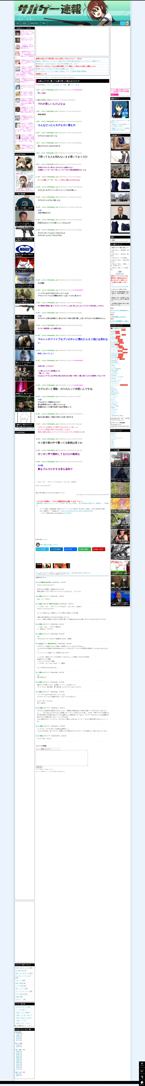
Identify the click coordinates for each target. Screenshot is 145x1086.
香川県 (18, 1074)
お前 (76, 84)
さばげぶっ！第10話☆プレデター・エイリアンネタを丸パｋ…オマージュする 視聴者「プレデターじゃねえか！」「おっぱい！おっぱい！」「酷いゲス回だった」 (24, 128)
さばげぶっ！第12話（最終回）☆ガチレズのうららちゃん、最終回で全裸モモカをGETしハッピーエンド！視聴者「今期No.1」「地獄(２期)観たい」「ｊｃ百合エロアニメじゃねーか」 (24, 71)
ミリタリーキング (116, 380)
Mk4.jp (115, 331)
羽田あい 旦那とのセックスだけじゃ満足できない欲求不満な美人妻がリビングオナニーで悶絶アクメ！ (68, 61)
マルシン (113, 436)
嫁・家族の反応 (20, 970)
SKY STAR (117, 357)
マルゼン (113, 435)
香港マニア (117, 346)
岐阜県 (18, 1056)
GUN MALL (114, 389)
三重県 (18, 1059)
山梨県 (18, 1053)
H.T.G (115, 344)
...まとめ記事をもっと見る (26, 428)
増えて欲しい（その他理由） (120, 258)
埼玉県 (18, 1038)
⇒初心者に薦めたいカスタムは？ (118, 316)
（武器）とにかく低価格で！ (23, 1012)
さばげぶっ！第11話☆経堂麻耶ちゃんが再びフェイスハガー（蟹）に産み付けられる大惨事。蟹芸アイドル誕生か (24, 102)
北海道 (18, 1045)
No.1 (37, 582)
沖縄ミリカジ (114, 391)
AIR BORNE (114, 362)
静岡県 (18, 1057)
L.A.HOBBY (114, 372)
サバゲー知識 (19, 986)
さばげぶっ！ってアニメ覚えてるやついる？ (27, 39)
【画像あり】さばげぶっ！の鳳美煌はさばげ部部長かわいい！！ (27, 80)
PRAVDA (113, 394)
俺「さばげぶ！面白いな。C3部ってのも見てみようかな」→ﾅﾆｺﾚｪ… (27, 93)
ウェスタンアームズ (116, 438)
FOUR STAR (114, 370)
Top (18, 23)
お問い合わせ (34, 23)
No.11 (37, 726)
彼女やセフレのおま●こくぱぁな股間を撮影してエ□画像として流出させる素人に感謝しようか (66, 66)
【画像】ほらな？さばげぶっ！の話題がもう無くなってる (27, 62)
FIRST (113, 365)
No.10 (37, 708)
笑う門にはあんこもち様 (22, 190)
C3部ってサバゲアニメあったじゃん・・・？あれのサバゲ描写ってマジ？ (27, 33)
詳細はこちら (114, 94)
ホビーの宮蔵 (114, 406)
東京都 (18, 1040)
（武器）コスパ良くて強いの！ (24, 1015)
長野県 (18, 1054)
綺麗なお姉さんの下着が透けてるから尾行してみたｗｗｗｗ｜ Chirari (59, 58)
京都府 (18, 1062)
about (24, 23)
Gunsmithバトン (115, 381)
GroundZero (117, 356)
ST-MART (113, 404)
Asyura (115, 333)
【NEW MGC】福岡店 (117, 415)
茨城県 (18, 1035)
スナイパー (114, 412)
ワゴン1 (115, 336)
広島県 (18, 1067)
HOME (37, 77)
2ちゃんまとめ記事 (43, 77)
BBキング (113, 388)
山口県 (18, 1069)
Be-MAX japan (115, 393)
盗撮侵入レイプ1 (41, 74)
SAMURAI (114, 375)
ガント (113, 386)
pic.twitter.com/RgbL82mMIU (84, 511)
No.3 (37, 604)
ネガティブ (19, 980)
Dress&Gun (114, 360)
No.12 (37, 736)
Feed (43, 23)
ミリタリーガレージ (119, 349)
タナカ (113, 439)
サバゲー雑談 (19, 994)
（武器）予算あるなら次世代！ (24, 1018)
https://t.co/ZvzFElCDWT (68, 511)
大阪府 (18, 1064)
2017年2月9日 (67, 513)
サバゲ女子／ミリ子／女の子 (23, 976)
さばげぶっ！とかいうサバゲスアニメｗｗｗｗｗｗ (27, 87)
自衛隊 (17, 997)
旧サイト (32, 190)
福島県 (18, 1046)
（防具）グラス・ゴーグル (23, 1023)
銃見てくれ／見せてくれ (22, 973)
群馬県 (18, 1037)
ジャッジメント (119, 385)
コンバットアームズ (119, 352)
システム (113, 398)
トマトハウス (114, 396)
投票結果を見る (120, 273)
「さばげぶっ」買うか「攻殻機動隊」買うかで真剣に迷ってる (27, 46)
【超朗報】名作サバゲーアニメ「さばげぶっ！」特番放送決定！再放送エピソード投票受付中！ (24, 54)
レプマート (117, 351)
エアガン (72, 84)
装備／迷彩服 (19, 983)
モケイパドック (115, 364)
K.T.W (112, 446)
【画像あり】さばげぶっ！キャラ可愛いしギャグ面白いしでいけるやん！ (27, 148)
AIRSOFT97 (117, 354)
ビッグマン (117, 341)
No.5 (37, 634)
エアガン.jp (114, 409)
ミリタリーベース (118, 330)
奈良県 (18, 1066)
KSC (112, 444)
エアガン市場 (117, 347)
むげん (113, 399)
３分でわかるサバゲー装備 (23, 1007)
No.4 (37, 624)
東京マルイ (114, 433)
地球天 (115, 338)
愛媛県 (18, 1075)
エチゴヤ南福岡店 (116, 368)
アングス (113, 411)
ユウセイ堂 (117, 339)
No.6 (37, 643)
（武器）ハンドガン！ (22, 1020)
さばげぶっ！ (19, 999)
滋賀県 (18, 1061)
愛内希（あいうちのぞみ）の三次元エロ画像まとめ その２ (55, 69)
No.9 (37, 692)
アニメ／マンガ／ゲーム (22, 991)
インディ (113, 414)
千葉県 (18, 1033)
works (25, 173)
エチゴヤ (113, 367)
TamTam (113, 378)
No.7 (37, 672)
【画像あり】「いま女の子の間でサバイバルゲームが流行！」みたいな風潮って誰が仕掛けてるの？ (24, 110)
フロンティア (114, 402)
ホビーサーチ (114, 373)
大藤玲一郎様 (19, 173)
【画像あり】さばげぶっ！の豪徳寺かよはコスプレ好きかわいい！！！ (27, 118)
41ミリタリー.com (118, 334)
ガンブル (113, 401)
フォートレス (114, 383)
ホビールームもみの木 (117, 377)
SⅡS (112, 441)
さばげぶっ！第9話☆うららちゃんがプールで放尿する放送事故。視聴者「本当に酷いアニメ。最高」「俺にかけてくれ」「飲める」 (24, 138)
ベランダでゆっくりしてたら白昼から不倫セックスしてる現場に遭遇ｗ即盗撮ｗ (61, 71)
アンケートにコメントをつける (119, 286)
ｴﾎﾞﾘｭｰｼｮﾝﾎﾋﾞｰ (118, 359)
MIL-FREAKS (117, 343)
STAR (112, 443)
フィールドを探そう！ (22, 1010)
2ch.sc (45, 539)
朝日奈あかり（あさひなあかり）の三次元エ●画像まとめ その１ (57, 64)
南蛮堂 (113, 407)
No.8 (37, 682)
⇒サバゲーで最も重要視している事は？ (120, 321)
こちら (122, 420)
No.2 (37, 596)
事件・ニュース (20, 988)
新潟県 (18, 1051)
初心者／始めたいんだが (22, 968)
